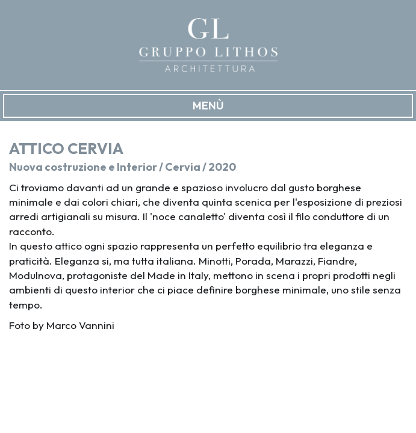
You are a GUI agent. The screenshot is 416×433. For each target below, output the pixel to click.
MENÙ (208, 105)
